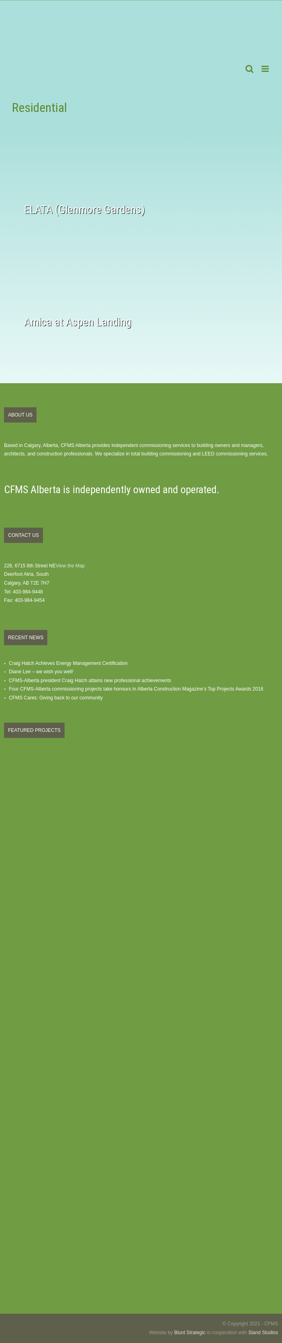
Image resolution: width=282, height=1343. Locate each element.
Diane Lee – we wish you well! (41, 672)
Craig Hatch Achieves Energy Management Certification (68, 663)
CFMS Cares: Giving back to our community (56, 698)
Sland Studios (263, 1332)
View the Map (70, 566)
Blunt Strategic (189, 1332)
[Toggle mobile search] (249, 69)
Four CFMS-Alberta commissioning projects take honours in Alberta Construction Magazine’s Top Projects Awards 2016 (136, 689)
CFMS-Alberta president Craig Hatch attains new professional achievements (90, 680)
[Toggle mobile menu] (266, 69)
